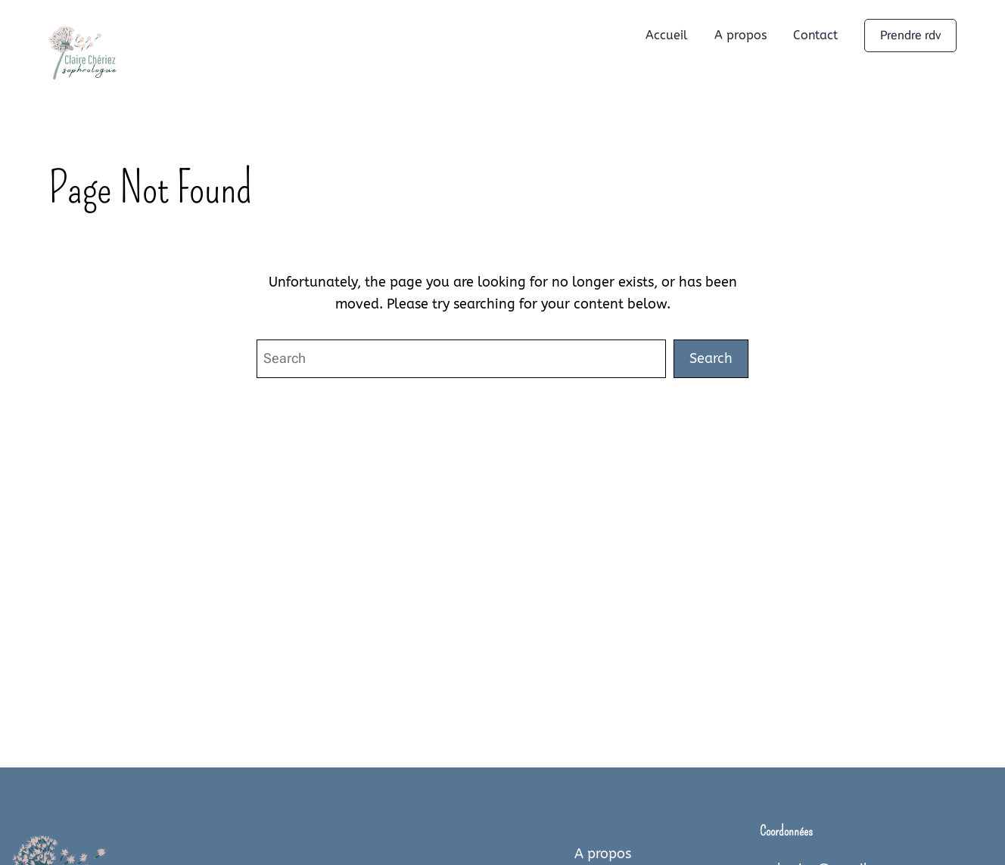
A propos (602, 853)
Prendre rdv (910, 35)
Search (711, 358)
